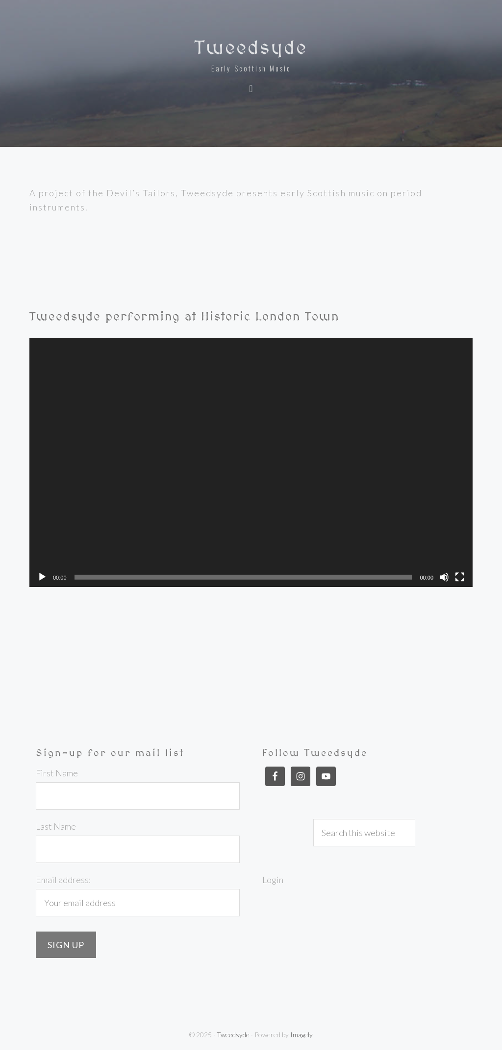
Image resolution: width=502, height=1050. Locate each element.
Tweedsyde (251, 47)
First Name (57, 773)
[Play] (42, 577)
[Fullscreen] (460, 577)
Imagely (301, 1034)
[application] (251, 462)
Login (272, 879)
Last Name (56, 826)
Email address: (63, 879)
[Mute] (444, 577)
